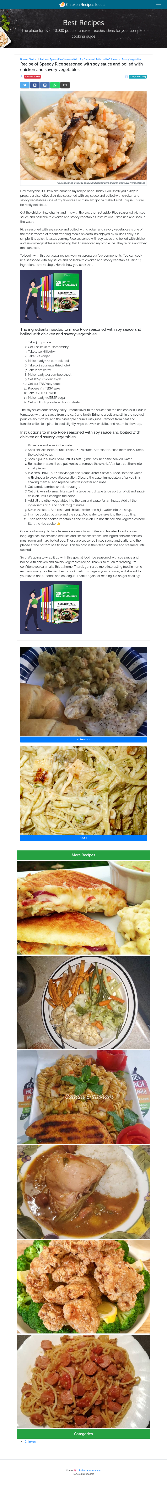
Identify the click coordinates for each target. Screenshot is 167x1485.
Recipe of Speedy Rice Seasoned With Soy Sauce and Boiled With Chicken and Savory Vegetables (90, 59)
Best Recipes (83, 23)
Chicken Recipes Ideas (82, 4)
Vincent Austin (32, 77)
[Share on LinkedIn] (45, 85)
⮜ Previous (83, 739)
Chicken (33, 59)
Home (23, 59)
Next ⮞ (83, 837)
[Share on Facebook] (35, 85)
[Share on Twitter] (25, 85)
